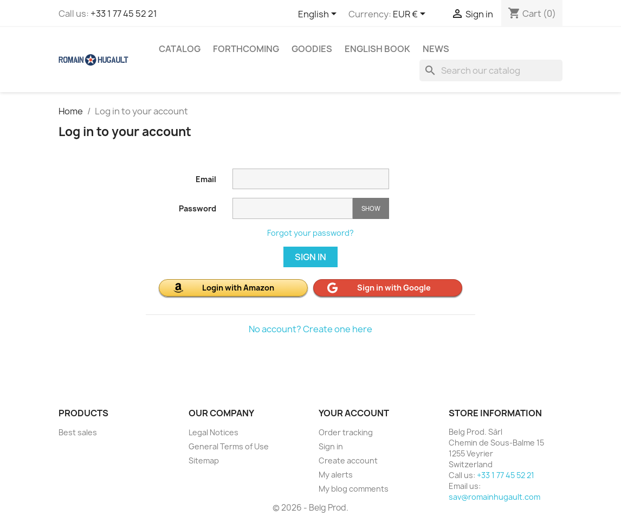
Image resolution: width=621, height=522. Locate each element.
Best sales (78, 432)
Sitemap (204, 460)
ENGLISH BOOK (377, 49)
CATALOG (179, 49)
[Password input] (292, 208)
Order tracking (346, 432)
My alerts (336, 474)
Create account (348, 460)
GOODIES (312, 49)
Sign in (310, 257)
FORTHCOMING (246, 49)
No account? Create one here (310, 329)
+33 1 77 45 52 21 (123, 14)
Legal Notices (213, 432)
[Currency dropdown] (411, 14)
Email (206, 179)
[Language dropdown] (319, 14)
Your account (354, 413)
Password (197, 208)
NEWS (436, 49)
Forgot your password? (310, 233)
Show (370, 208)
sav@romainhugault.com (494, 497)
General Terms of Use (229, 446)
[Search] (490, 70)
